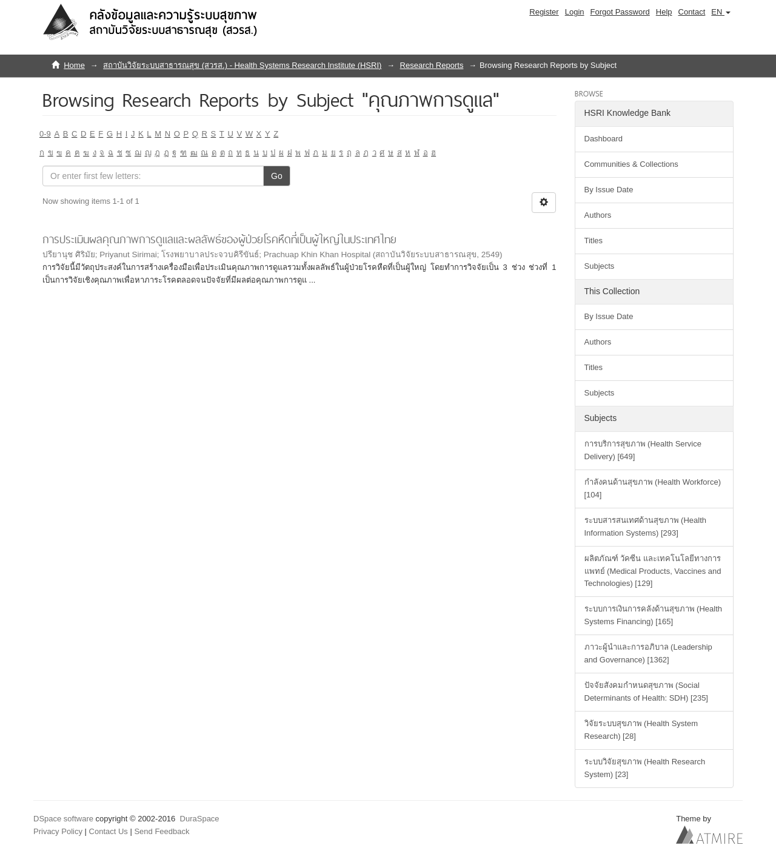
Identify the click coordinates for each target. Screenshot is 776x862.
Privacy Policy (57, 831)
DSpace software (63, 818)
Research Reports (432, 65)
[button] (721, 12)
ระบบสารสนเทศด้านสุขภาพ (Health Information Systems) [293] (645, 526)
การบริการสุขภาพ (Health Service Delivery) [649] (642, 450)
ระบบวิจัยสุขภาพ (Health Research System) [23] (645, 768)
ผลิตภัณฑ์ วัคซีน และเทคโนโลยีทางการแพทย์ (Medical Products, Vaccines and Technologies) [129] (652, 571)
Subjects (599, 266)
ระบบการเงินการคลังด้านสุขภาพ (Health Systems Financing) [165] (653, 615)
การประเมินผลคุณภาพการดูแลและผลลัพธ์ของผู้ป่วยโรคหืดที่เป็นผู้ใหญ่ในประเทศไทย (219, 239)
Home (74, 65)
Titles (593, 240)
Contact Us (108, 831)
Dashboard (603, 138)
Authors (598, 215)
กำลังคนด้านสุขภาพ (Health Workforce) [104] (652, 488)
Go (277, 176)
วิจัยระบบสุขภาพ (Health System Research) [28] (641, 730)
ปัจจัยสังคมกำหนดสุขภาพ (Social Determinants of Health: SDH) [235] (646, 691)
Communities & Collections (631, 164)
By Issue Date (609, 189)
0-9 (45, 133)
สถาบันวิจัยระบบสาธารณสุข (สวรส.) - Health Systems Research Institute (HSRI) (242, 65)
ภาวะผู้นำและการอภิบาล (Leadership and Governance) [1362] (648, 653)
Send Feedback (161, 831)
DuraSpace (199, 818)
